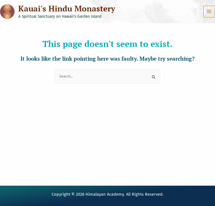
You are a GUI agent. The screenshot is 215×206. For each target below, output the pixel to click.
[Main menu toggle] (209, 11)
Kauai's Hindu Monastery (66, 8)
